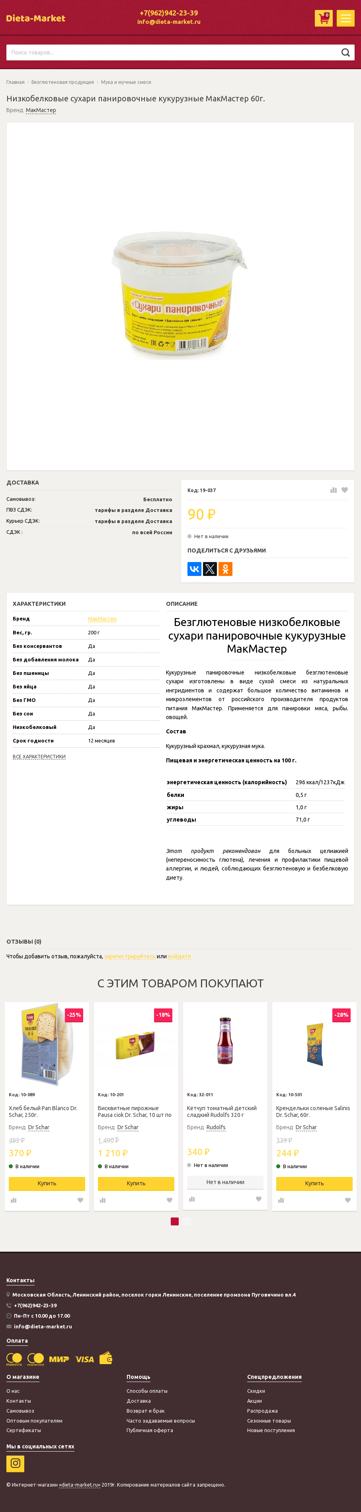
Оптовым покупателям (34, 1420)
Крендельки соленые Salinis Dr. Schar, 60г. (313, 1111)
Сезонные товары (269, 1420)
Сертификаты (23, 1430)
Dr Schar (38, 1127)
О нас (13, 1391)
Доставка (139, 1400)
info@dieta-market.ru (169, 21)
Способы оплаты (147, 1391)
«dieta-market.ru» (79, 1484)
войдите (179, 956)
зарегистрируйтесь (130, 956)
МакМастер (41, 110)
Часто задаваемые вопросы (161, 1420)
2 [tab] (187, 1221)
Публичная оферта (150, 1430)
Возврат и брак (146, 1410)
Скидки (256, 1391)
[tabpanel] (47, 1106)
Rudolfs (216, 1127)
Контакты (18, 1400)
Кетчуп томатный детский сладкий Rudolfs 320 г (222, 1111)
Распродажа (262, 1410)
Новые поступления (271, 1430)
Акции (254, 1400)
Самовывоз (20, 1410)
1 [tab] (175, 1221)
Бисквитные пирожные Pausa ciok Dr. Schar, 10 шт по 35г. (135, 1111)
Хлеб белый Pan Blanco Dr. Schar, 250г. (43, 1111)
